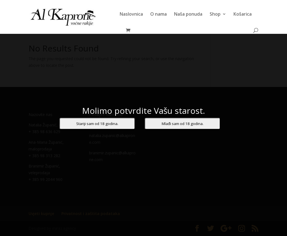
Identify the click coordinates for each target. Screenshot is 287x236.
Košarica (242, 14)
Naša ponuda (188, 14)
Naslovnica (131, 14)
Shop (215, 14)
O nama (158, 14)
